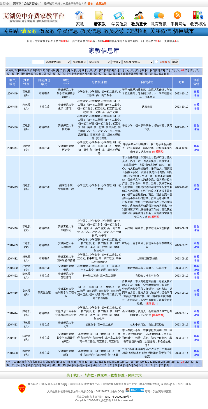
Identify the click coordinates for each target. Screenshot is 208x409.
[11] (96, 70)
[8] (83, 70)
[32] (8, 73)
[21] (147, 70)
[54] (120, 73)
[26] (173, 70)
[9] (86, 70)
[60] (151, 73)
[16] (122, 70)
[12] (101, 70)
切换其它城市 (31, 3)
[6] (75, 70)
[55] (125, 73)
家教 (80, 24)
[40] (49, 73)
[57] (136, 73)
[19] (137, 70)
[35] (23, 73)
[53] (115, 73)
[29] (187, 70)
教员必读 (114, 31)
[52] (110, 73)
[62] (161, 73)
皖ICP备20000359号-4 (118, 396)
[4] (68, 70)
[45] (74, 73)
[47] (84, 73)
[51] (105, 73)
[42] (59, 73)
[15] (117, 70)
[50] (100, 73)
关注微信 (160, 31)
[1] (57, 70)
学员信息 (119, 24)
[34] (18, 73)
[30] (192, 70)
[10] (91, 70)
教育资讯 (159, 24)
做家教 (47, 31)
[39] (44, 73)
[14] (111, 70)
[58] (141, 73)
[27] (178, 70)
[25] (168, 70)
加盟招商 (137, 31)
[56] (131, 73)
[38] (38, 73)
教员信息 (90, 31)
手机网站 (178, 24)
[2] (61, 70)
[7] (79, 70)
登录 (90, 3)
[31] (197, 70)
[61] (156, 73)
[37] (33, 73)
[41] (54, 73)
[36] (28, 73)
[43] (64, 73)
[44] (69, 73)
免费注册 (101, 3)
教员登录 (139, 24)
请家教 (88, 375)
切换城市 (183, 31)
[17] (127, 70)
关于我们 (73, 375)
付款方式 (135, 375)
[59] (146, 73)
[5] (72, 70)
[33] (13, 73)
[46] (79, 73)
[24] (162, 70)
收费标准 (198, 24)
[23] (157, 70)
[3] (64, 70)
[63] (166, 73)
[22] (152, 70)
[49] (95, 73)
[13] (106, 70)
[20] (142, 70)
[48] (90, 73)
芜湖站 (11, 31)
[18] (132, 70)
